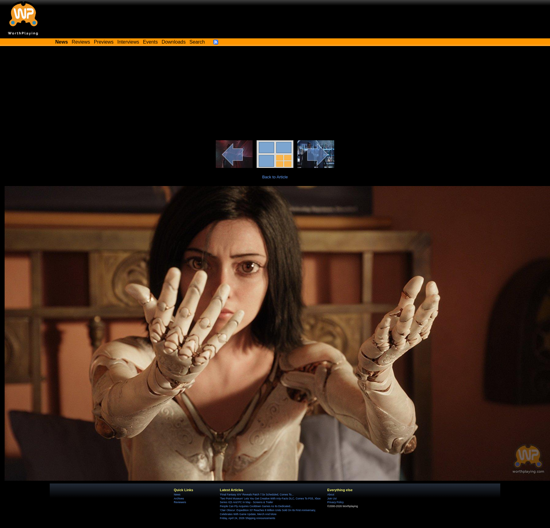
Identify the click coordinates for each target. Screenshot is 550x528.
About (330, 494)
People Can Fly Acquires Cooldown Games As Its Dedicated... (256, 506)
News (177, 494)
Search (197, 42)
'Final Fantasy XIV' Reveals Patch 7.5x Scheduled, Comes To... (257, 494)
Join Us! (332, 498)
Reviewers (180, 502)
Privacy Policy (335, 502)
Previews (104, 42)
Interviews (128, 42)
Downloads (174, 42)
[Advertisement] (275, 94)
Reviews (81, 42)
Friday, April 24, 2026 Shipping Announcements (247, 518)
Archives (179, 498)
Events (150, 42)
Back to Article (275, 177)
